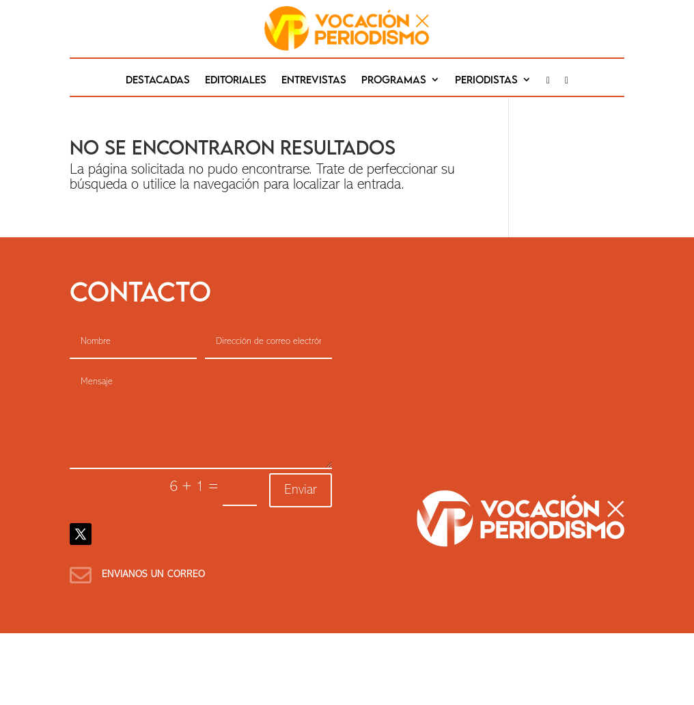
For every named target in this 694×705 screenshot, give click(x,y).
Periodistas (486, 80)
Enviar (300, 490)
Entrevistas (313, 80)
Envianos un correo (153, 574)
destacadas (158, 80)
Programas (393, 80)
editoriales (235, 80)
